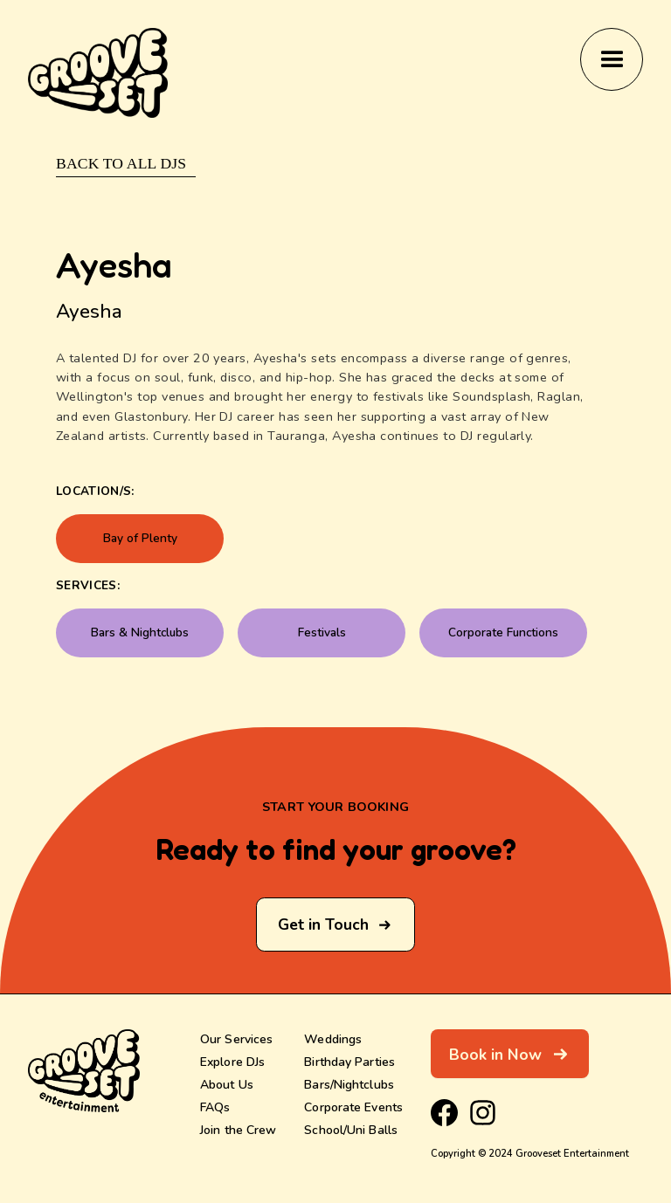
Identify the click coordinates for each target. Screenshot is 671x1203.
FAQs (215, 1107)
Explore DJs (232, 1061)
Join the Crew (238, 1130)
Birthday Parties (349, 1061)
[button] (611, 59)
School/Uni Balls (351, 1130)
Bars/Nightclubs (349, 1084)
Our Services (236, 1039)
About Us (226, 1084)
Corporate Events (353, 1107)
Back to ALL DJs (121, 163)
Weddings (333, 1039)
